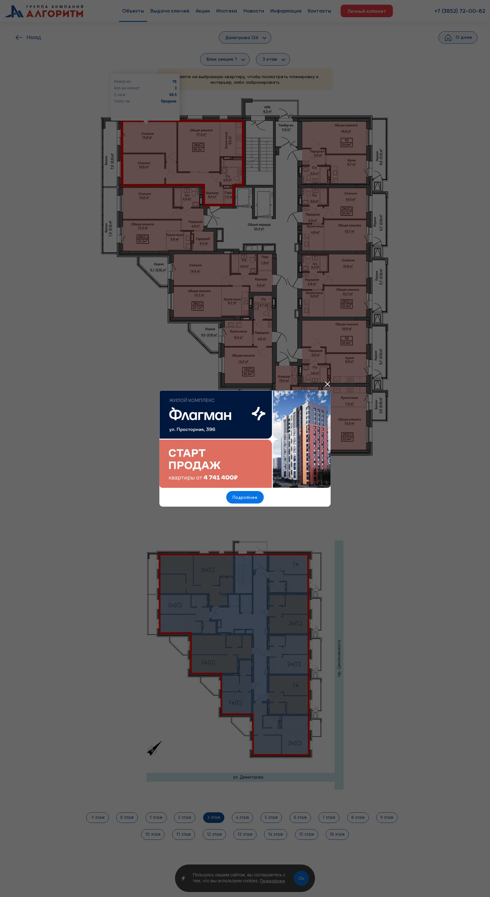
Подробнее (245, 497)
